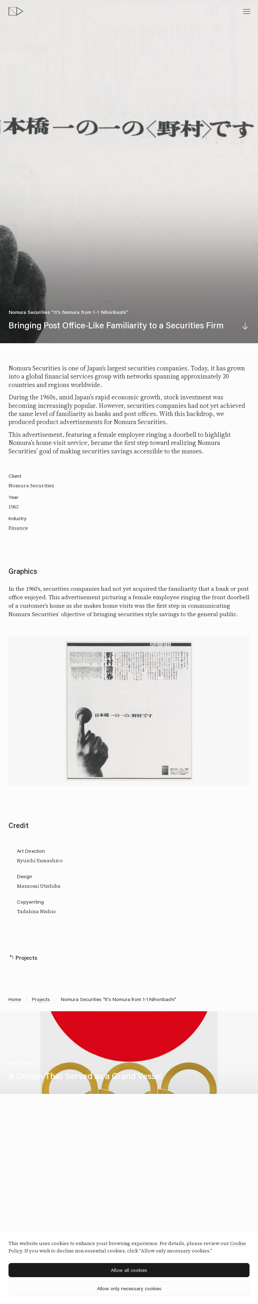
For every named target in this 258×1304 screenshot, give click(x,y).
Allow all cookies (129, 1270)
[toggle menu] (246, 11)
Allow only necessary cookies (129, 1288)
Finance (18, 528)
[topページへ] (15, 11)
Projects (41, 999)
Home (14, 999)
